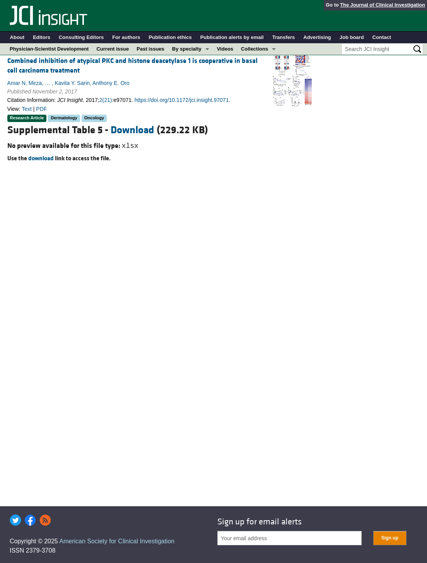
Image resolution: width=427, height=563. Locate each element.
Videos (225, 49)
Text (27, 109)
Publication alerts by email (232, 37)
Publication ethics (170, 37)
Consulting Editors (81, 37)
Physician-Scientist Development (49, 49)
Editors (41, 37)
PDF (41, 109)
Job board (352, 37)
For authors (126, 37)
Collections (254, 49)
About (17, 37)
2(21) (105, 100)
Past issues (150, 49)
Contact (381, 37)
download (41, 158)
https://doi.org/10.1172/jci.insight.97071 (182, 100)
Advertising (317, 37)
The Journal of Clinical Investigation (382, 5)
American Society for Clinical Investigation (116, 541)
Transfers (283, 37)
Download (132, 130)
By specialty (187, 49)
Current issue (112, 49)
